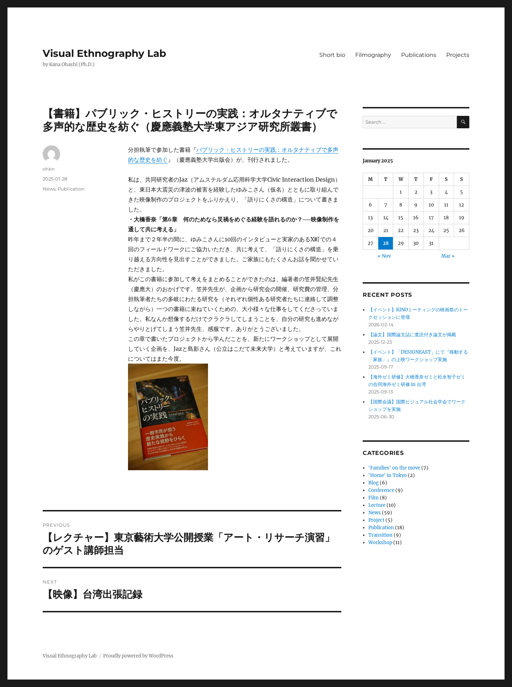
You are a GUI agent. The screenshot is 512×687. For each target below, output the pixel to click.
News (49, 189)
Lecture (376, 505)
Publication (71, 189)
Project (376, 520)
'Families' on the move (394, 468)
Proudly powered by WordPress (138, 656)
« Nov (384, 256)
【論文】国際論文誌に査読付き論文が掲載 (412, 335)
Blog (373, 483)
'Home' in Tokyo (387, 475)
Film (373, 498)
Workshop (380, 543)
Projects (457, 55)
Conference (381, 490)
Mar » (448, 256)
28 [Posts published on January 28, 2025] (386, 243)
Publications (418, 55)
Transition (380, 535)
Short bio (332, 55)
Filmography (373, 55)
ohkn (49, 169)
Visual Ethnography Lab (104, 53)
